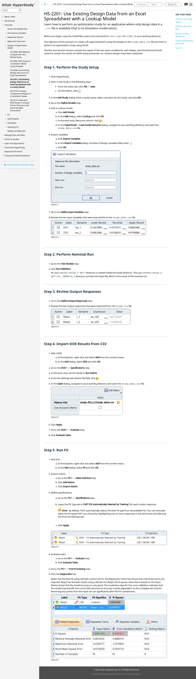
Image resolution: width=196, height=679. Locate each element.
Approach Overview (16, 41)
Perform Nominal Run (183, 27)
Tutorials (8, 25)
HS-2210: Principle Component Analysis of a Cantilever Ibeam (20, 93)
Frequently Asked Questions (17, 155)
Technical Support (133, 674)
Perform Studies (11, 139)
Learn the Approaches (14, 143)
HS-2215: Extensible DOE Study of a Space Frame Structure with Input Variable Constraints (19, 105)
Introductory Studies (16, 33)
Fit (8, 114)
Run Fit (179, 48)
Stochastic (11, 123)
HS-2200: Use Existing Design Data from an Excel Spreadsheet (19, 73)
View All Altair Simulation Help (20, 164)
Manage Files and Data (14, 135)
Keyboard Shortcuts (13, 151)
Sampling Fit (13, 127)
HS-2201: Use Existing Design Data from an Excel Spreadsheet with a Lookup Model (20, 83)
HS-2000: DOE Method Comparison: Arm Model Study (20, 54)
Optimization (13, 118)
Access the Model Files (17, 29)
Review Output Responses (182, 35)
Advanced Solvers (15, 37)
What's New (9, 16)
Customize (14, 147)
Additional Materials (16, 131)
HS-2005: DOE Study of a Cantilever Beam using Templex (20, 63)
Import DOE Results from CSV (184, 42)
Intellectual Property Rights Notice (107, 674)
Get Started (9, 20)
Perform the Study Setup (184, 20)
